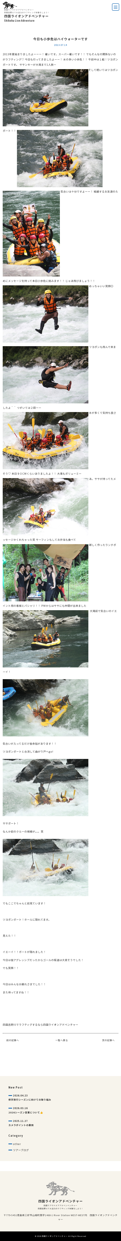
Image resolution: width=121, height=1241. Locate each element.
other (17, 1144)
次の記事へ (108, 1040)
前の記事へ (12, 1040)
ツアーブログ (21, 1150)
